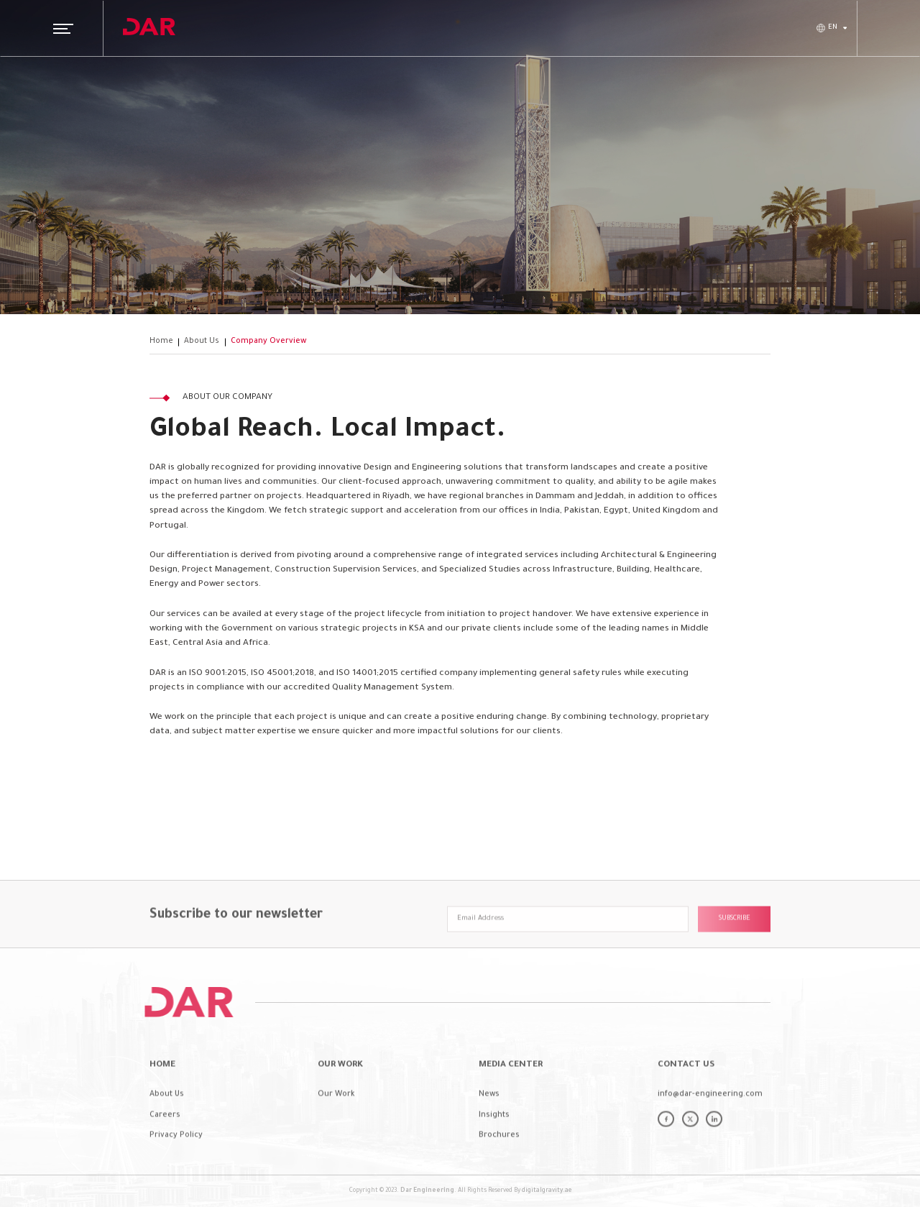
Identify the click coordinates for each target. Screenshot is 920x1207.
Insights (494, 1138)
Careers (165, 1138)
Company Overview (268, 341)
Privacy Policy (176, 1159)
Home (161, 341)
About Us (201, 341)
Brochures (499, 1159)
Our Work (336, 1118)
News (489, 1118)
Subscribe (734, 943)
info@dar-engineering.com (710, 1118)
